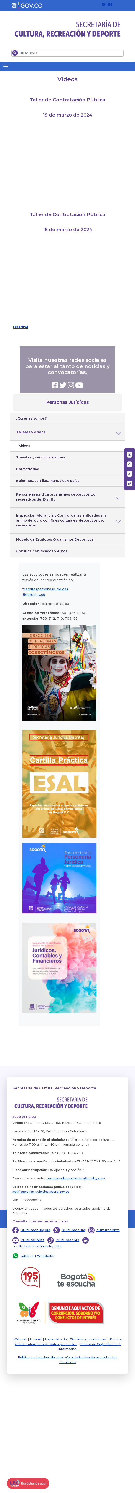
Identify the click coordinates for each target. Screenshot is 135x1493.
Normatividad (27, 469)
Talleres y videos (30, 432)
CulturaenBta (73, 1230)
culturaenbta (108, 1230)
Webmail (20, 1339)
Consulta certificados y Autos (41, 551)
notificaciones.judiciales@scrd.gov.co (40, 1191)
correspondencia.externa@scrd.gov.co (75, 1178)
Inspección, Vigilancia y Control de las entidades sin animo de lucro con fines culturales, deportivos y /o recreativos (61, 520)
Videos (24, 446)
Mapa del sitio (56, 1339)
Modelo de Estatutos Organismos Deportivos (54, 539)
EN (104, 4)
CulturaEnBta (32, 1240)
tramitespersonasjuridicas (45, 589)
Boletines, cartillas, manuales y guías (47, 481)
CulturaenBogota (35, 1230)
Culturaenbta (67, 1240)
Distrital (20, 327)
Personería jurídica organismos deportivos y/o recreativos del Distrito (56, 496)
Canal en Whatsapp (38, 1255)
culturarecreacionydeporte (38, 1246)
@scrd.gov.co (33, 594)
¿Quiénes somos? (31, 418)
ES (110, 4)
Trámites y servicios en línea (40, 457)
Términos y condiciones (88, 1339)
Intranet (36, 1339)
